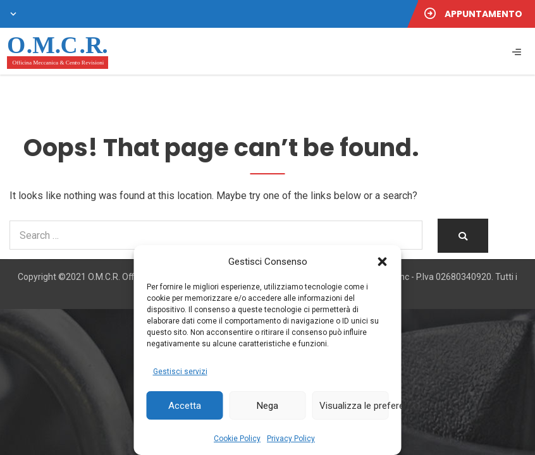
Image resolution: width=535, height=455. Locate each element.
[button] (382, 261)
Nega (267, 405)
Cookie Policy (237, 438)
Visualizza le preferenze (354, 405)
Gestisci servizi (180, 371)
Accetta (184, 405)
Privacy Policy (291, 438)
